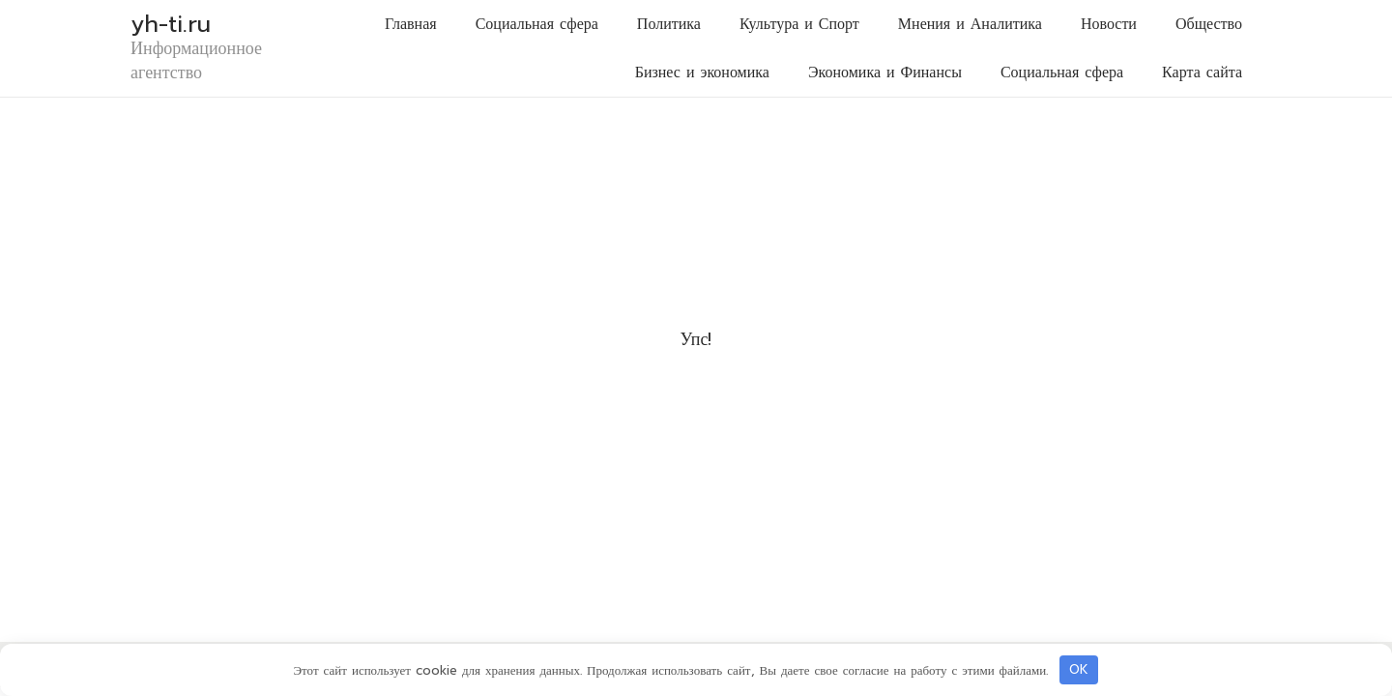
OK (1078, 669)
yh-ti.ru (170, 24)
